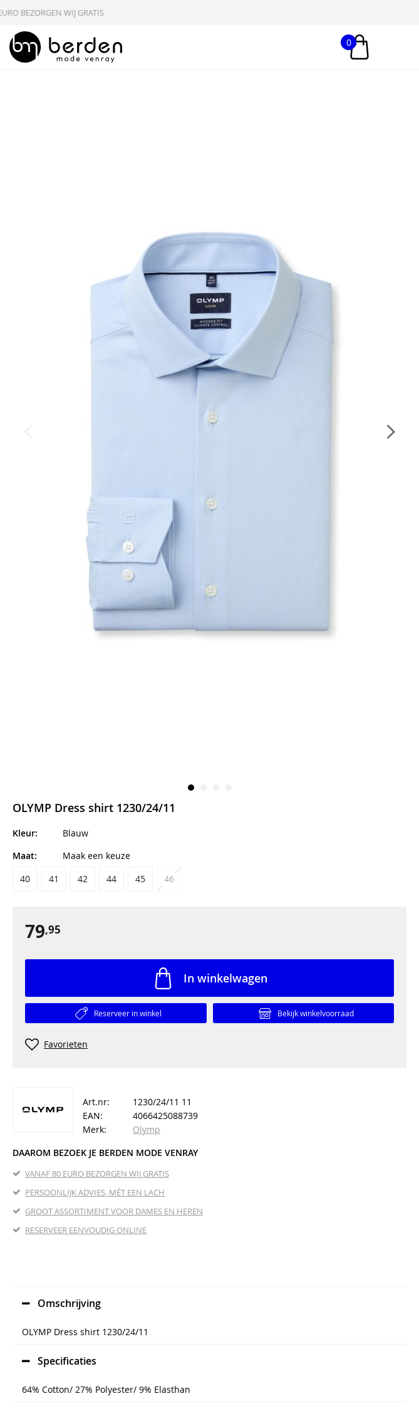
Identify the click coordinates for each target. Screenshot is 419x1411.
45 (140, 879)
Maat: (25, 856)
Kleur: (25, 833)
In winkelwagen (225, 978)
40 (25, 879)
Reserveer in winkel (128, 1013)
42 (83, 879)
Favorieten (66, 1044)
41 (54, 879)
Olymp (146, 1129)
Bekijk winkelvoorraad (315, 1013)
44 (111, 879)
